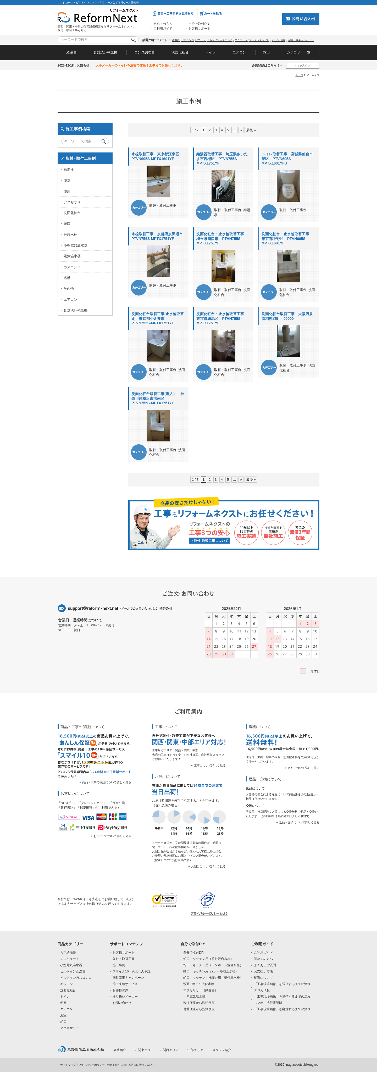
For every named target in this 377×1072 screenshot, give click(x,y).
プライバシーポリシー (92, 1064)
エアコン (239, 52)
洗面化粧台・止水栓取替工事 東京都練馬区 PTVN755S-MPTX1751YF (222, 318)
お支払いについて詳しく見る (112, 836)
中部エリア (195, 1050)
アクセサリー (74, 202)
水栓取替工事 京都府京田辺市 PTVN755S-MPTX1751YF (158, 236)
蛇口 (266, 52)
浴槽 (67, 278)
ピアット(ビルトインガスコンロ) (214, 40)
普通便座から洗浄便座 (199, 1009)
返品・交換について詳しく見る (299, 822)
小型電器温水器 (75, 245)
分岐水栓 (70, 235)
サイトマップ (68, 1064)
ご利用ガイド (162, 28)
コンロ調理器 (144, 52)
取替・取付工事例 (162, 205)
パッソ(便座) (279, 40)
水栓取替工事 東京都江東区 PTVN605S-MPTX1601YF (157, 156)
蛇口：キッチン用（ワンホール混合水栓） (213, 965)
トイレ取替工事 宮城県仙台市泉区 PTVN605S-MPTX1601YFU (287, 158)
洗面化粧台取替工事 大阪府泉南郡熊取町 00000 (287, 316)
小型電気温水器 (71, 965)
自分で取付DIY (198, 24)
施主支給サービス (125, 984)
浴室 (63, 1015)
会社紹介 (119, 1050)
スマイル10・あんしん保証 (132, 971)
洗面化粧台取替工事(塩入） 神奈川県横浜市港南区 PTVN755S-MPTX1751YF (157, 398)
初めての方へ (162, 24)
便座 (67, 191)
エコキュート (69, 959)
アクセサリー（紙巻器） (200, 990)
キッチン (66, 984)
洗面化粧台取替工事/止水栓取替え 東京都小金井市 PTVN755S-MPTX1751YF (157, 318)
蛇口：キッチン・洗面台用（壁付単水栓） (213, 978)
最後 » (251, 130)
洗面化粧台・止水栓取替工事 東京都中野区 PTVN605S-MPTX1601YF (287, 238)
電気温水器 (72, 256)
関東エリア (146, 1050)
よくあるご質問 (265, 965)
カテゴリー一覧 (299, 52)
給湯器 (176, 40)
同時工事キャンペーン (301, 40)
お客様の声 (120, 990)
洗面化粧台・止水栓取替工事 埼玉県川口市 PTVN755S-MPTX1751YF (222, 238)
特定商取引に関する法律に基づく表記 (129, 1064)
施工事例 (119, 965)
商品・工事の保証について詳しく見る (106, 782)
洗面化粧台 (179, 52)
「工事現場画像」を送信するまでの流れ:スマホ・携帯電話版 (282, 1000)
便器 (67, 180)
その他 (69, 289)
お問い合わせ (122, 1003)
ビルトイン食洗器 (72, 971)
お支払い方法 (263, 971)
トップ (299, 75)
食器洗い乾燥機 (105, 52)
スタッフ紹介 (221, 1050)
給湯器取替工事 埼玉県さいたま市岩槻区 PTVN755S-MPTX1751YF (222, 158)
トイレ (211, 52)
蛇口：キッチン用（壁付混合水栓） (208, 959)
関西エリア (171, 1050)
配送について (263, 978)
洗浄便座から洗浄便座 (199, 1003)
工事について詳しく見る (210, 765)
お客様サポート (199, 28)
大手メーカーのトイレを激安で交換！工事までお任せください (140, 65)
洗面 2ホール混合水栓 (198, 984)
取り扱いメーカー (125, 996)
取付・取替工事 (124, 959)
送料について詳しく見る (303, 767)
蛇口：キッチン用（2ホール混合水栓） (211, 971)
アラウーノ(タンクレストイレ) (252, 40)
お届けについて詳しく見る (208, 866)
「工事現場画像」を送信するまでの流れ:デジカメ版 (282, 987)
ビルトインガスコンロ (76, 978)
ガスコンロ (187, 40)
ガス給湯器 (68, 952)
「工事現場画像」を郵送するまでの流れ (282, 1009)
